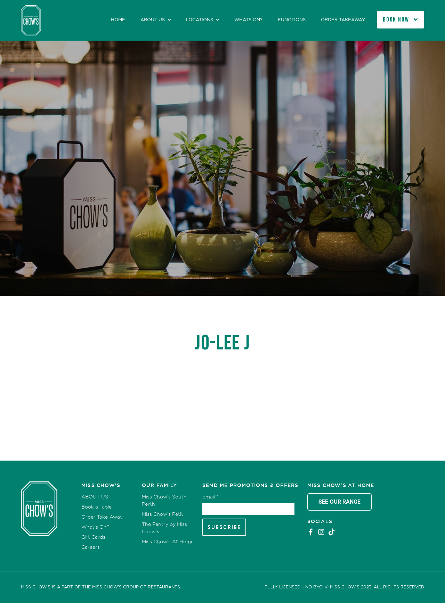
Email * (210, 496)
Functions (292, 19)
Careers (90, 547)
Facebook (310, 532)
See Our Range (339, 501)
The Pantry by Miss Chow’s (164, 527)
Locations (199, 19)
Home (118, 19)
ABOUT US (152, 19)
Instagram (321, 532)
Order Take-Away (102, 517)
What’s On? (95, 527)
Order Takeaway (343, 19)
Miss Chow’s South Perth (164, 500)
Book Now (396, 19)
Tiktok (331, 532)
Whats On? (248, 19)
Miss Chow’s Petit (162, 514)
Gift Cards (93, 537)
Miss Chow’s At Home (168, 541)
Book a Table (96, 507)
